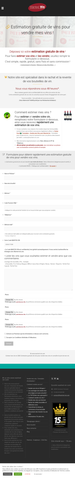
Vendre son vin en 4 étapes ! (36, 388)
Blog (28, 432)
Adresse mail (8, 225)
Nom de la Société (9, 183)
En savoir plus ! (38, 474)
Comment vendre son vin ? (35, 384)
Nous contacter (31, 428)
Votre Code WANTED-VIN (12, 240)
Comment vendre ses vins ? (36, 398)
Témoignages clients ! (33, 421)
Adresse (7, 193)
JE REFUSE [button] (27, 474)
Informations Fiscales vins (36, 416)
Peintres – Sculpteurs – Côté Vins (37, 440)
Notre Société (31, 425)
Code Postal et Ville (10, 203)
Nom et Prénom (9, 174)
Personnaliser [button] (7, 474)
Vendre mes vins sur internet (37, 400)
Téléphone (8, 215)
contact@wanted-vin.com (61, 395)
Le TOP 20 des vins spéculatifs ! (38, 395)
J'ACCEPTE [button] (18, 474)
